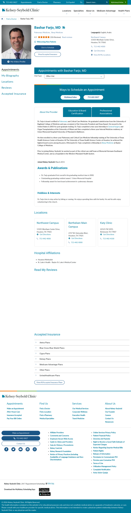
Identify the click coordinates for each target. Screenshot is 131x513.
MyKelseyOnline (118, 2)
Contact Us (109, 418)
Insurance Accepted (14, 415)
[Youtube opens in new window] (20, 449)
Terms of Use (98, 463)
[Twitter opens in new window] (13, 449)
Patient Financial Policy (101, 436)
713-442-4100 (108, 239)
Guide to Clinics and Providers (61, 442)
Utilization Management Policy (104, 466)
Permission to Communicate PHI (105, 457)
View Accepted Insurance (47, 54)
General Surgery (114, 127)
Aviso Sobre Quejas (100, 473)
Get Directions (99, 51)
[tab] (48, 112)
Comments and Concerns (59, 436)
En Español (70, 2)
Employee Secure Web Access (61, 439)
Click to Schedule (47, 47)
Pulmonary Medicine (42, 32)
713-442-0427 (10, 2)
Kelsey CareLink (56, 448)
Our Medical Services (80, 408)
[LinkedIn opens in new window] (27, 449)
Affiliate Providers (57, 432)
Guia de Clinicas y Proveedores (61, 445)
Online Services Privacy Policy (104, 432)
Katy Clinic (106, 222)
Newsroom (109, 422)
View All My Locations (101, 55)
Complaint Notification (101, 469)
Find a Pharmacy (46, 415)
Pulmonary (63, 121)
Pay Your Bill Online (14, 418)
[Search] (107, 2)
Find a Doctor (42, 2)
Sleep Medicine (57, 32)
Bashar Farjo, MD (26, 19)
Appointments (26, 2)
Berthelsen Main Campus (77, 224)
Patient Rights (98, 451)
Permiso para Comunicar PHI (104, 460)
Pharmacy (57, 2)
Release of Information (101, 454)
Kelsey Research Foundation (60, 451)
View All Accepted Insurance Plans (49, 382)
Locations (7, 81)
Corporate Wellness (79, 412)
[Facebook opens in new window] (6, 449)
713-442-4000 (99, 46)
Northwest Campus (98, 37)
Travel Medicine (78, 418)
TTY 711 (50, 484)
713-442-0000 (76, 242)
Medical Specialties (47, 418)
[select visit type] (74, 76)
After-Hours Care (13, 412)
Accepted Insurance (14, 93)
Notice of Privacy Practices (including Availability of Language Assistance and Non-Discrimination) (67, 457)
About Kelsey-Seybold (113, 408)
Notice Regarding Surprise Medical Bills (108, 448)
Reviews (7, 87)
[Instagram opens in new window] (34, 449)
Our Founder (110, 412)
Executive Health (78, 415)
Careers (108, 415)
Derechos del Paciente (101, 439)
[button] (16, 44)
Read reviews (67, 37)
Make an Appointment (15, 408)
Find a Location (45, 412)
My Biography (10, 75)
